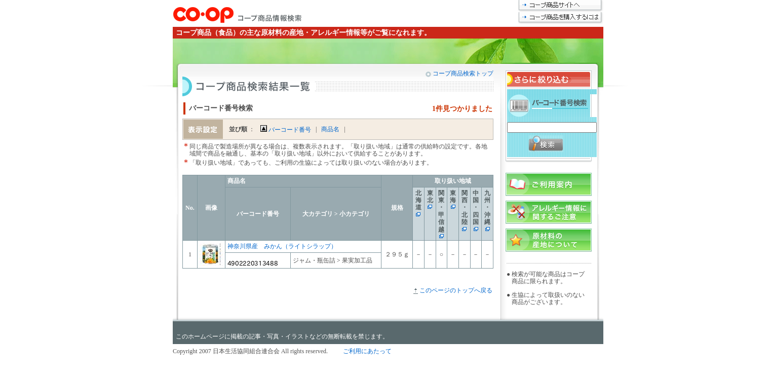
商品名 (330, 129)
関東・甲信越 (441, 211)
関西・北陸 (464, 208)
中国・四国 (476, 208)
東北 (430, 197)
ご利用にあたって (367, 351)
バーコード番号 (285, 129)
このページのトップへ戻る (455, 290)
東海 (453, 197)
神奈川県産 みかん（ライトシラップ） (282, 246)
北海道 (418, 200)
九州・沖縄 (487, 208)
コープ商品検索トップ (462, 73)
